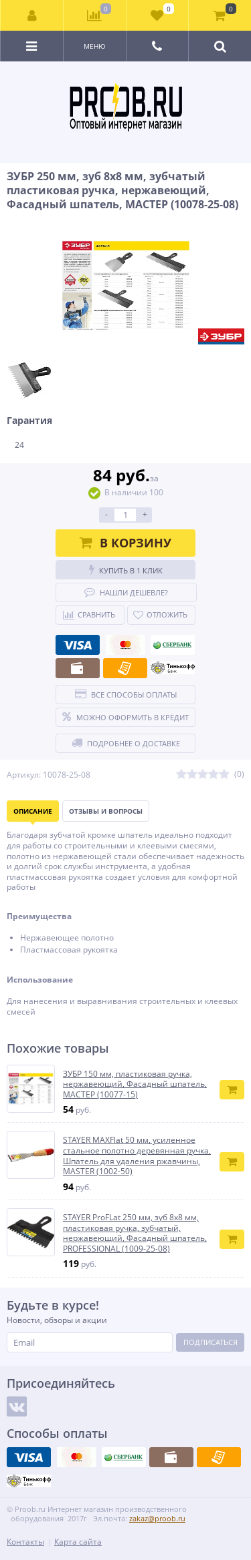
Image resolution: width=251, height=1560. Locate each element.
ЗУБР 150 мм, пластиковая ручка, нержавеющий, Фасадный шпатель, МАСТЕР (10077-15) (135, 1084)
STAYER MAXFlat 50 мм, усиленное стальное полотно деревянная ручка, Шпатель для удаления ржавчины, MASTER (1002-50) (137, 1155)
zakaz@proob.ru (157, 1518)
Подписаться (210, 1342)
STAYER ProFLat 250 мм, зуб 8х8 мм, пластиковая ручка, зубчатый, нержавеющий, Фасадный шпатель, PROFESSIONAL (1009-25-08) (135, 1233)
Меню (95, 46)
